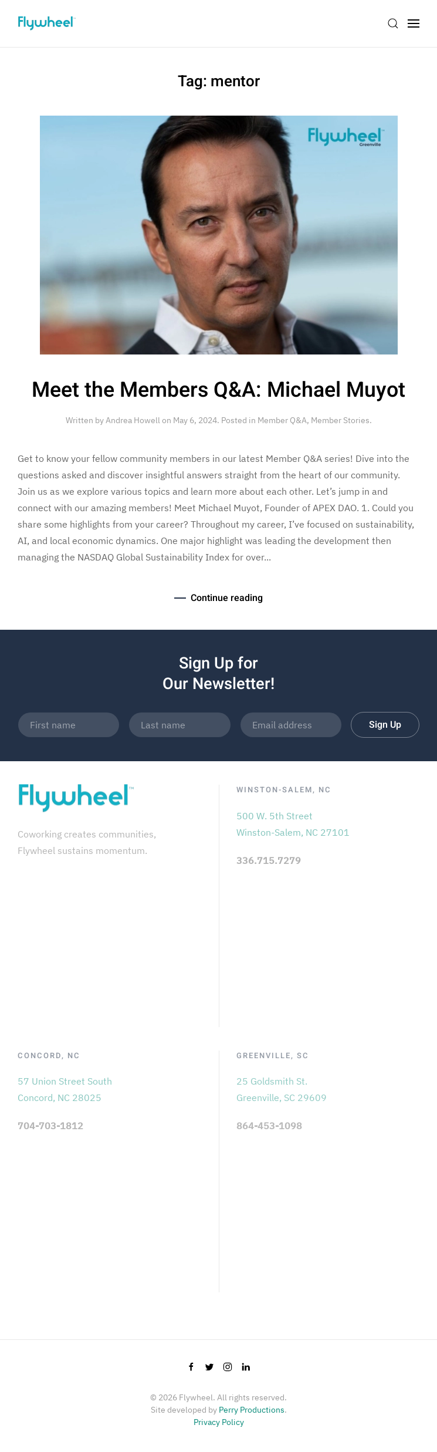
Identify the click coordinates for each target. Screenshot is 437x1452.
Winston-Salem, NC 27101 (293, 832)
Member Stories (340, 420)
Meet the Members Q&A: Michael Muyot (218, 390)
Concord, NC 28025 (59, 1097)
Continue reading (227, 598)
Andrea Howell (133, 420)
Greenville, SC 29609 (281, 1097)
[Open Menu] (413, 23)
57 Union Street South (65, 1081)
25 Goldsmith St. (271, 1081)
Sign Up (385, 725)
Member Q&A (282, 420)
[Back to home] (47, 23)
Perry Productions (251, 1409)
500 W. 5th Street (274, 816)
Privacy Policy (219, 1422)
